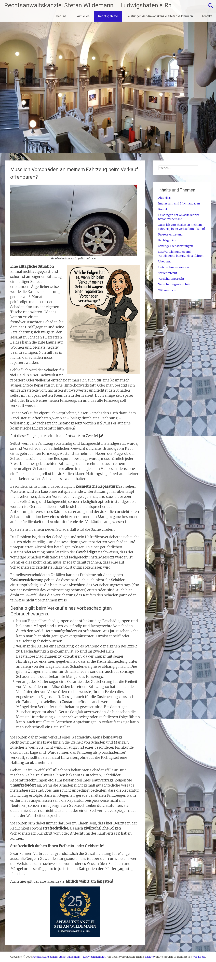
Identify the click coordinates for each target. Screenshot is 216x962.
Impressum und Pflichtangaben (179, 203)
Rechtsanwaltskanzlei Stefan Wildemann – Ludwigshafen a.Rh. (88, 5)
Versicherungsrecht (171, 278)
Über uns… (62, 16)
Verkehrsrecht (167, 273)
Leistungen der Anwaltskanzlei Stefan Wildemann (160, 16)
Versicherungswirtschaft (174, 284)
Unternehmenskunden (173, 267)
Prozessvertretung (170, 234)
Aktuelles (83, 16)
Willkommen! (167, 290)
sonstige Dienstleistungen (175, 246)
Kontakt (206, 16)
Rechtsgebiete (108, 16)
